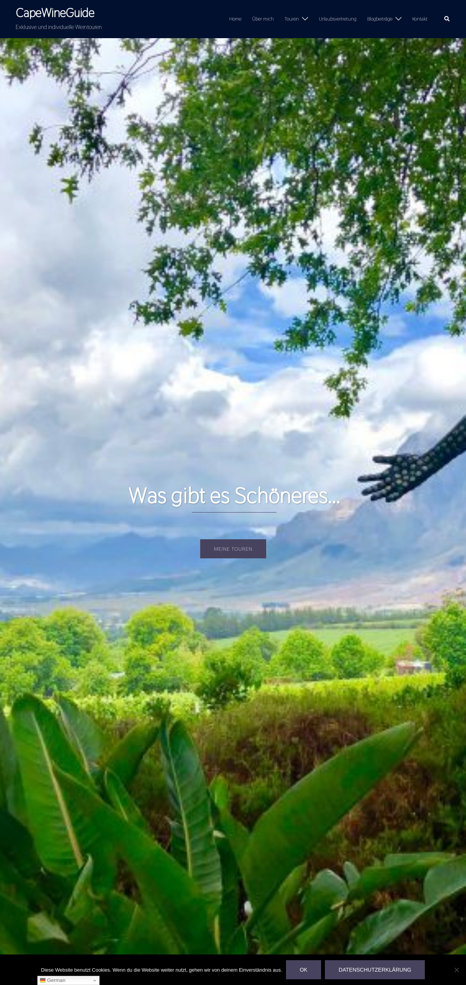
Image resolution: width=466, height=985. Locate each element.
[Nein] (456, 970)
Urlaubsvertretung (338, 18)
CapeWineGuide (55, 13)
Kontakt (419, 18)
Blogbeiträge (379, 18)
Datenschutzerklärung (375, 970)
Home (235, 18)
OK (303, 970)
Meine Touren (233, 548)
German (53, 980)
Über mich (263, 18)
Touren (291, 18)
